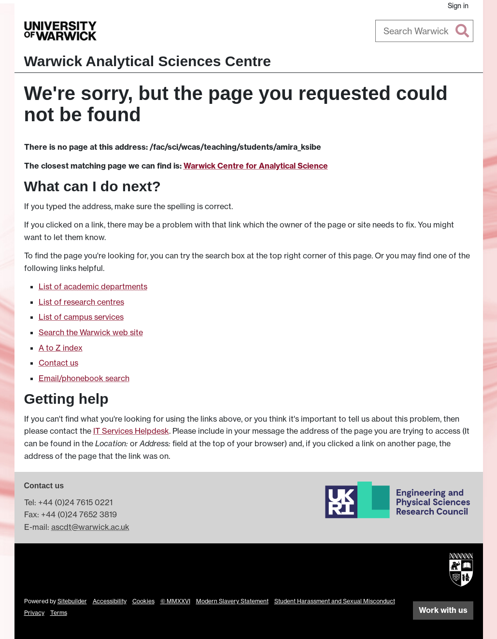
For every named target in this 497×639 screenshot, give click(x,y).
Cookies (143, 601)
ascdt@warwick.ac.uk (90, 527)
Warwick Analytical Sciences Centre (147, 61)
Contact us (58, 363)
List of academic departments (93, 286)
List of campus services (81, 317)
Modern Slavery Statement (232, 601)
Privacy (34, 612)
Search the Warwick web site (91, 332)
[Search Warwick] (424, 31)
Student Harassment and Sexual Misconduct (334, 601)
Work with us (443, 610)
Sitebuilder (72, 601)
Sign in (458, 5)
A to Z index (61, 348)
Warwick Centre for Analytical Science (256, 165)
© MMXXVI (175, 601)
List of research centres (81, 302)
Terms (58, 612)
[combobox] (424, 31)
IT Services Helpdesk (131, 431)
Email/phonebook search (84, 378)
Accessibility (110, 601)
